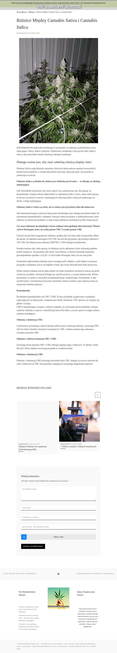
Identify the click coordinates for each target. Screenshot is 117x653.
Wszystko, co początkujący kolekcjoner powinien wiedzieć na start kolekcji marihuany (29, 626)
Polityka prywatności (73, 6)
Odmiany (31, 12)
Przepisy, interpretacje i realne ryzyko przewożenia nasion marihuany (28, 609)
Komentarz (29, 489)
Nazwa (26, 507)
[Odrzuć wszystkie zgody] (114, 5)
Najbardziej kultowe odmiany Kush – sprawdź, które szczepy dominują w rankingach (29, 618)
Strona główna (22, 12)
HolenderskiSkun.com (31, 644)
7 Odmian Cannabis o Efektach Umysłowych (78, 446)
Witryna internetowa (35, 527)
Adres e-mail (30, 517)
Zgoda (40, 6)
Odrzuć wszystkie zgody (54, 6)
